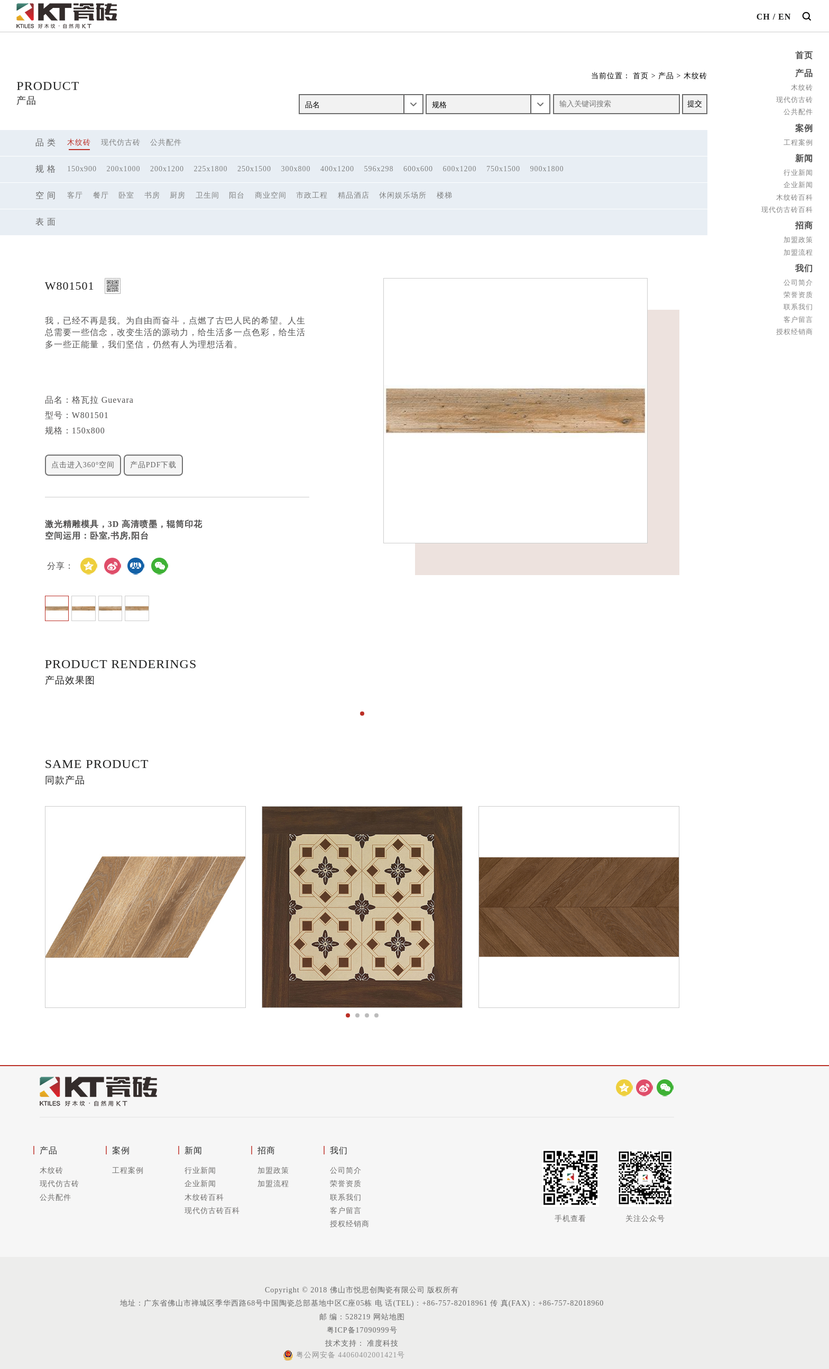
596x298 (379, 169)
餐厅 (101, 195)
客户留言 (798, 315)
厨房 (178, 195)
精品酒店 (354, 195)
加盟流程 (798, 249)
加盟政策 (798, 236)
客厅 (75, 195)
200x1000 (124, 169)
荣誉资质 (798, 290)
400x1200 (337, 169)
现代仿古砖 (794, 99)
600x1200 (460, 169)
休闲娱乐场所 (403, 195)
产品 (804, 72)
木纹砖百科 (794, 194)
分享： (60, 565)
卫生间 (207, 195)
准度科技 (382, 1343)
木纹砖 (802, 86)
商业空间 (271, 195)
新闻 (804, 156)
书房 (152, 195)
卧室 (126, 195)
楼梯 (445, 195)
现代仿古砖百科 (787, 206)
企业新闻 (798, 182)
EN (784, 16)
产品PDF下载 (153, 465)
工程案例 (798, 140)
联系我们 (798, 303)
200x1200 (167, 169)
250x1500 (254, 169)
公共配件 (798, 111)
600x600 (418, 169)
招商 (804, 222)
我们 (804, 264)
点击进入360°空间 (83, 465)
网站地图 (389, 1317)
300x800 (296, 169)
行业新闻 (798, 170)
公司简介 (798, 278)
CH (763, 16)
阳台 (237, 195)
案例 (804, 126)
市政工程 (312, 195)
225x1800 (211, 169)
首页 (804, 55)
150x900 (82, 169)
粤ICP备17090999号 (362, 1330)
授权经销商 (794, 327)
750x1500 (503, 169)
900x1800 (547, 169)
